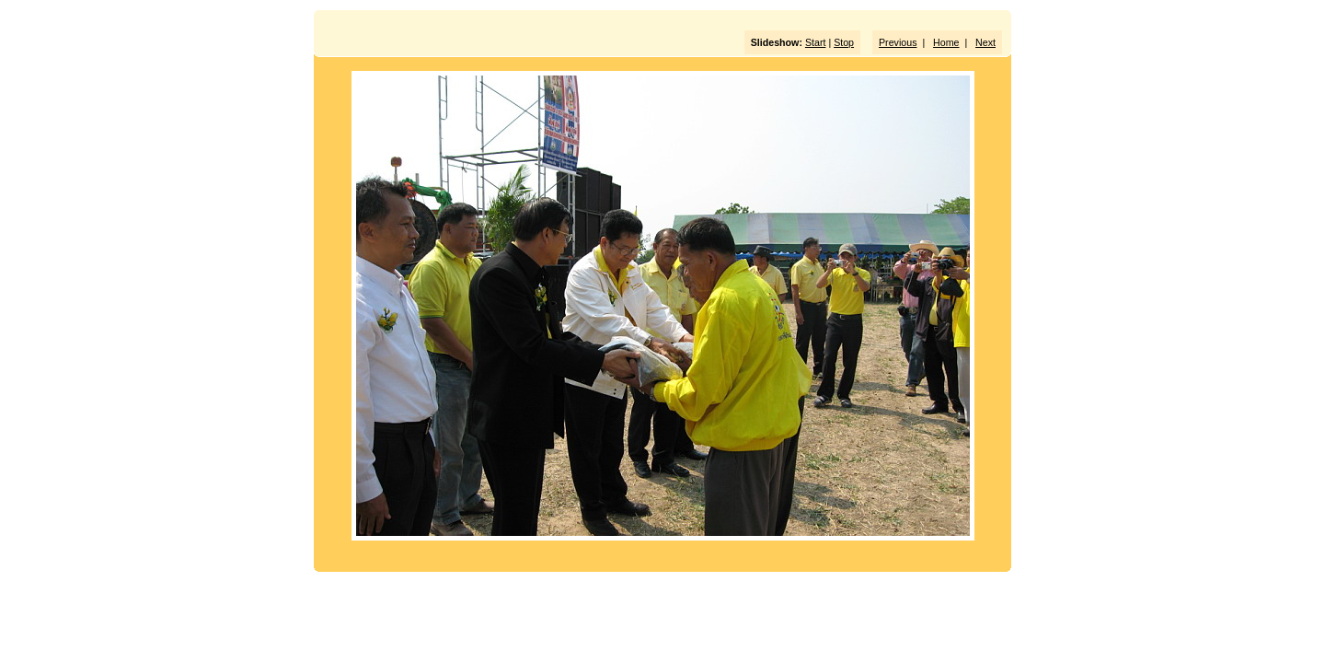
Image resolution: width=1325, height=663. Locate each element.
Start (815, 42)
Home (946, 42)
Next (985, 42)
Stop (844, 42)
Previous (897, 42)
